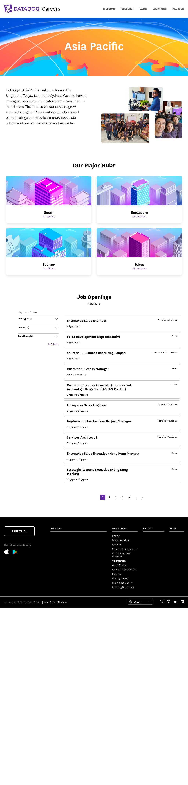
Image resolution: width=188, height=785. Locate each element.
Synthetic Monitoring (62, 755)
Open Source (119, 564)
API (83, 690)
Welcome (109, 9)
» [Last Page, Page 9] (142, 497)
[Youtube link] (175, 779)
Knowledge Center (122, 582)
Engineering (175, 540)
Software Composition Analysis (62, 694)
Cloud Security (58, 646)
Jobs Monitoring (59, 604)
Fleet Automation (91, 660)
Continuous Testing (61, 764)
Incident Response (91, 576)
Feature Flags (88, 560)
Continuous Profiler (61, 617)
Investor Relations (153, 562)
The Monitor (176, 535)
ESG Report (149, 570)
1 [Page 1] (102, 497)
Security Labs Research (93, 699)
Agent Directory (90, 607)
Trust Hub (148, 579)
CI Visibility (87, 551)
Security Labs (173, 550)
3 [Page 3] (116, 497)
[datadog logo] (32, 8)
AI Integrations (89, 624)
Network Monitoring (61, 542)
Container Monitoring (62, 547)
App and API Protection (57, 686)
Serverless (56, 551)
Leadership (149, 548)
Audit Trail (56, 638)
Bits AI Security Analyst (94, 598)
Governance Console (92, 664)
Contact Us (149, 535)
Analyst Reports (152, 566)
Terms (28, 778)
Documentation (121, 540)
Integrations (88, 682)
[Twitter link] (161, 779)
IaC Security (57, 718)
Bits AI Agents (88, 589)
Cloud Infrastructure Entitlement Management (61, 666)
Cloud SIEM (56, 723)
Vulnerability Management (57, 675)
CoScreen (86, 638)
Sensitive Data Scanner (62, 633)
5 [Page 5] (129, 497)
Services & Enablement (124, 548)
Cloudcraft (56, 563)
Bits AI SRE (87, 594)
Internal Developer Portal (91, 546)
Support (116, 544)
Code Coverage (89, 564)
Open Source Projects (93, 704)
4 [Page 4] (122, 497)
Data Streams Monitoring (57, 599)
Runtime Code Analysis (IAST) (63, 713)
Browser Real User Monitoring (60, 729)
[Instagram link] (168, 779)
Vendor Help (150, 575)
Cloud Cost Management (57, 558)
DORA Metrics (88, 712)
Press (146, 544)
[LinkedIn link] (182, 779)
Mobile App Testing (60, 759)
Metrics (85, 611)
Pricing (116, 535)
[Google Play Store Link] (15, 553)
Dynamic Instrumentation (59, 623)
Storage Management (93, 708)
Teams (84, 642)
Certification (119, 560)
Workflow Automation (93, 629)
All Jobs (178, 9)
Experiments (57, 746)
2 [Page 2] (109, 497)
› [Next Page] (135, 497)
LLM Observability (91, 620)
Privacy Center (120, 578)
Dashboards (87, 646)
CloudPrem (87, 540)
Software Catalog (59, 585)
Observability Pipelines (63, 642)
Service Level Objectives (88, 571)
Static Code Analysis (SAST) (61, 705)
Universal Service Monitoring (59, 591)
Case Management (91, 585)
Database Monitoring (61, 613)
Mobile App (87, 655)
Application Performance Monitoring (57, 578)
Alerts (84, 677)
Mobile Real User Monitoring (59, 736)
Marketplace (88, 695)
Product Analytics (60, 742)
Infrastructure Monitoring (58, 537)
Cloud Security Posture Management (63, 653)
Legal (146, 557)
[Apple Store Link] (8, 552)
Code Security (58, 699)
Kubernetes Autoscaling (57, 569)
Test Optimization (90, 556)
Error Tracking (89, 535)
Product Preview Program (121, 555)
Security (116, 573)
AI (170, 544)
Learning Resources (123, 586)
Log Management (60, 629)
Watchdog (87, 616)
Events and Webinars (123, 569)
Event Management (92, 581)
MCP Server (87, 603)
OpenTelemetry (89, 673)
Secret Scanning (90, 717)
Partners (147, 540)
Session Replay (58, 750)
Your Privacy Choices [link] (55, 778)
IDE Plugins (87, 686)
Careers (147, 553)
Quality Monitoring (60, 608)
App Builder (87, 633)
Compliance (57, 680)
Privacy (37, 778)
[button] (38, 320)
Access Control (89, 668)
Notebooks (87, 651)
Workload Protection (62, 658)
